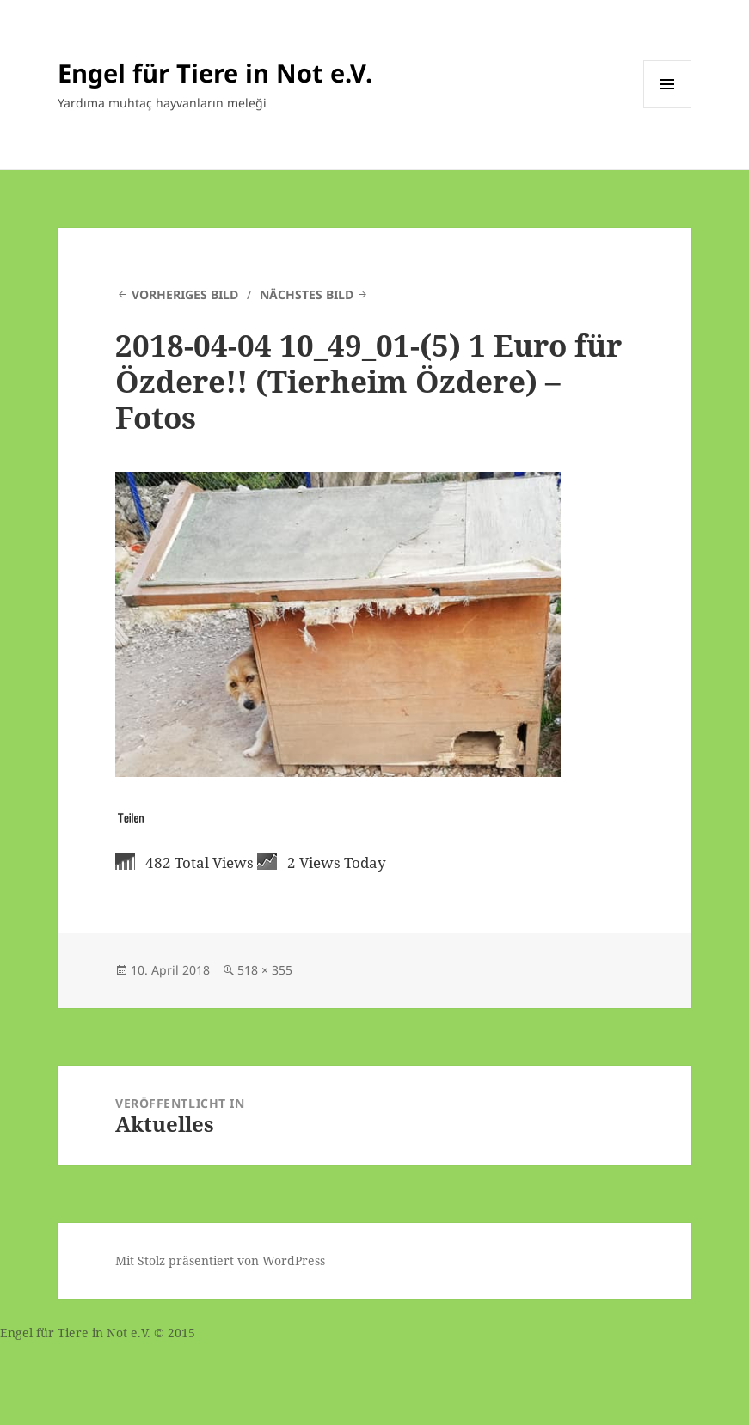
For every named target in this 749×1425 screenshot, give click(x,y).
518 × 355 (264, 970)
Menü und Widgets (667, 107)
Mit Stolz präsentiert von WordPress (220, 1260)
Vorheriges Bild (185, 294)
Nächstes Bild (306, 294)
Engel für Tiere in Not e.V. (215, 72)
